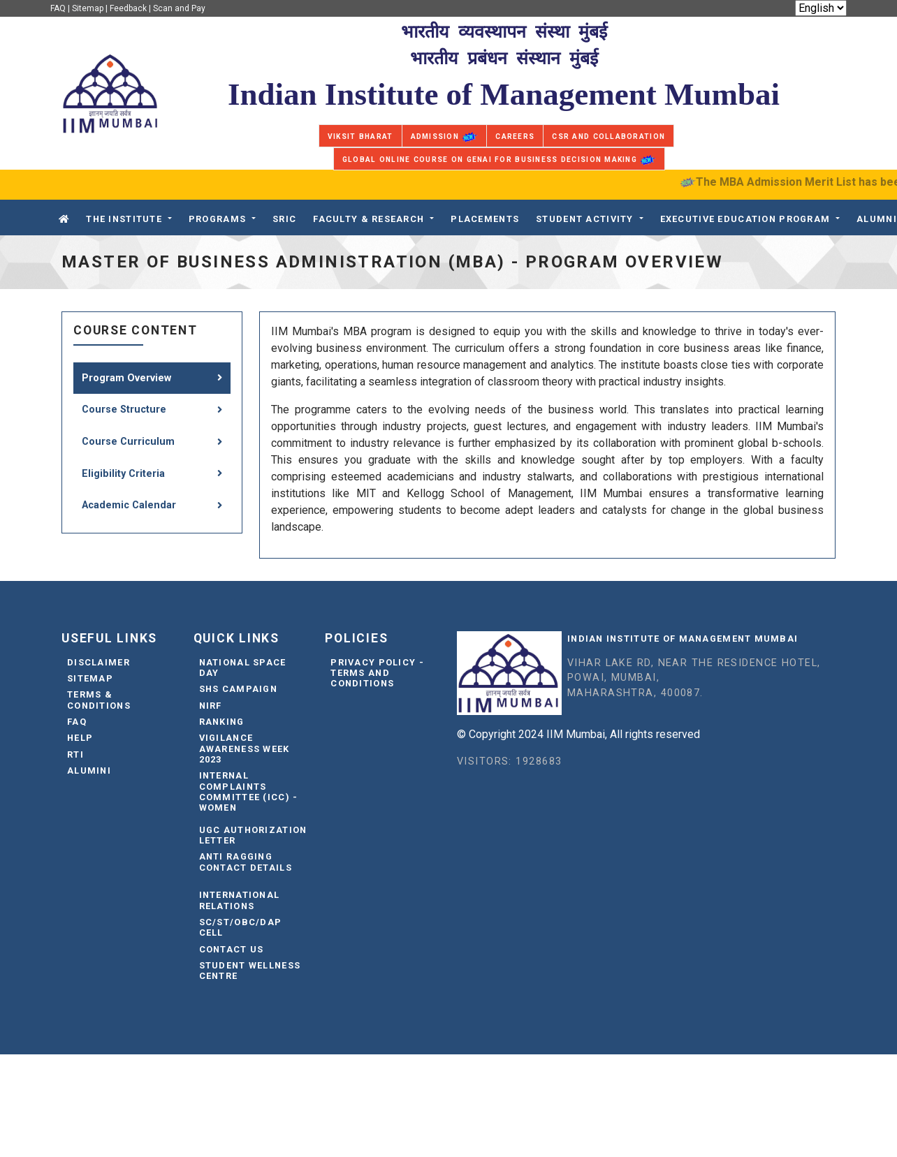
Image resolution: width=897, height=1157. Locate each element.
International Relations (239, 900)
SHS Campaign (238, 689)
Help (80, 737)
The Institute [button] (124, 219)
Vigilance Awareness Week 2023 (244, 748)
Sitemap (87, 8)
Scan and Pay (179, 8)
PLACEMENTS (485, 219)
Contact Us (231, 949)
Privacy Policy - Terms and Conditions (376, 673)
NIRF (210, 705)
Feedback (128, 8)
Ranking (222, 721)
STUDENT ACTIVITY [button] (584, 219)
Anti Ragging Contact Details (245, 861)
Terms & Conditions (99, 699)
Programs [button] (217, 219)
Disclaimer (98, 662)
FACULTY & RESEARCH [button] (368, 219)
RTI (75, 754)
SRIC (284, 219)
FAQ (58, 8)
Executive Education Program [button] (745, 219)
